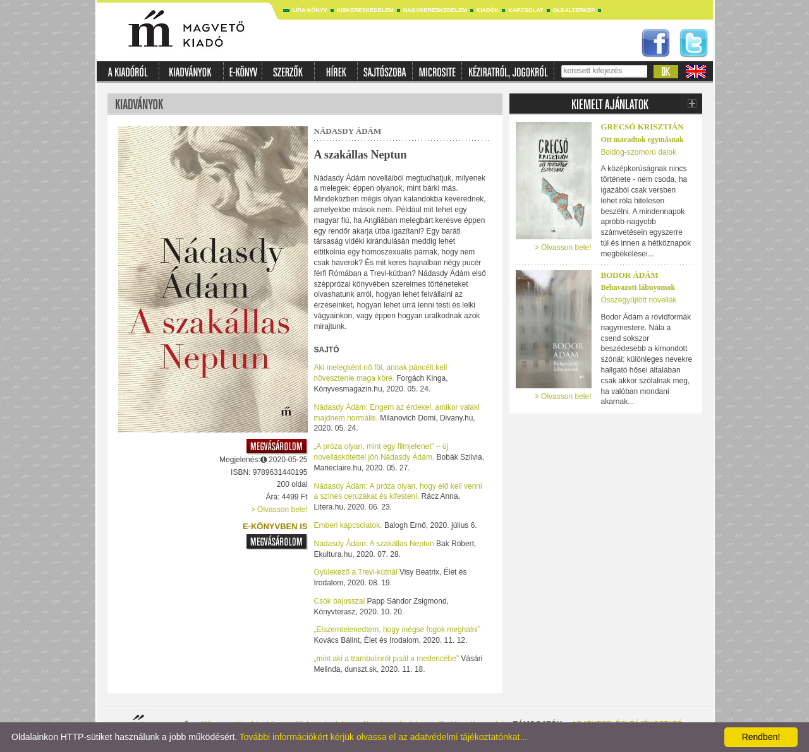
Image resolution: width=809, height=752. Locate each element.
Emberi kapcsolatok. (348, 525)
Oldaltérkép (574, 10)
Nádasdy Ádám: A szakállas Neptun (375, 543)
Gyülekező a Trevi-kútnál (356, 572)
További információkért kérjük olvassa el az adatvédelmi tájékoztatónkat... (383, 737)
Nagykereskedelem (435, 10)
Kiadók (488, 10)
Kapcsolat (525, 10)
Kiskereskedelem (365, 10)
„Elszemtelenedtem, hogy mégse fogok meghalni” (397, 629)
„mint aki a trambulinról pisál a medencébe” (387, 658)
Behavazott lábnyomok (638, 287)
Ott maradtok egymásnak (642, 139)
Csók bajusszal (340, 601)
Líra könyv (310, 10)
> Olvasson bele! (279, 509)
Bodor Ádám (630, 275)
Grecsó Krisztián (642, 126)
